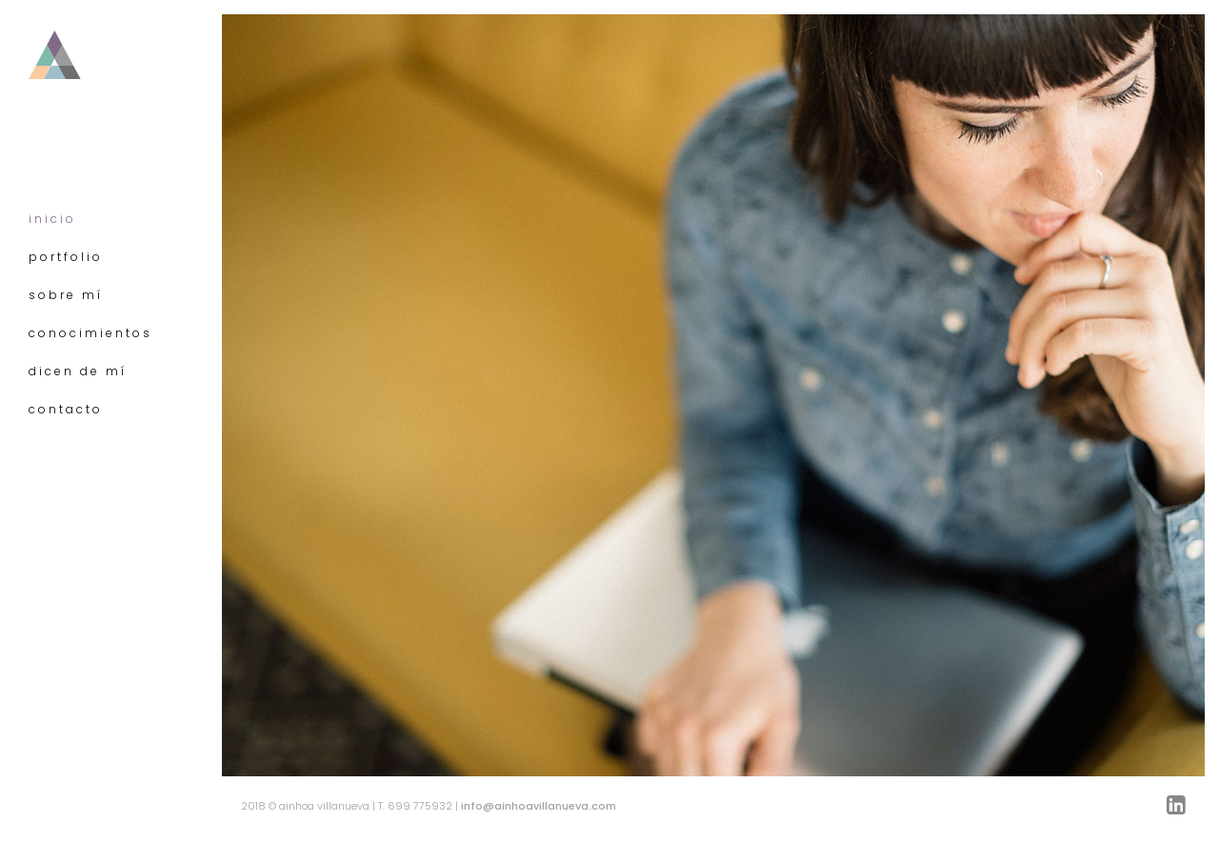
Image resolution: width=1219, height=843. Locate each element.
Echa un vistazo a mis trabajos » (341, 620)
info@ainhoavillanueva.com (538, 805)
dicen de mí (78, 371)
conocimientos (90, 333)
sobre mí (66, 295)
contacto (66, 409)
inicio (52, 219)
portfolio (66, 257)
